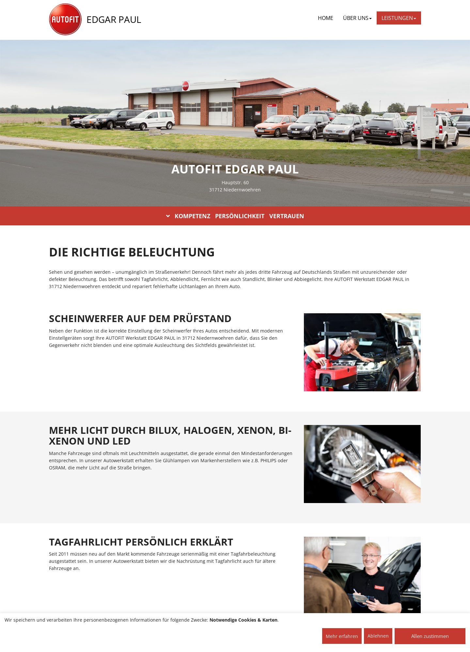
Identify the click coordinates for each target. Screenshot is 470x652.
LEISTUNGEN (399, 18)
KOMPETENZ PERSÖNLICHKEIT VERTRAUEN (235, 216)
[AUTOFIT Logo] (65, 19)
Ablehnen (378, 636)
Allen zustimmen (430, 636)
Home (325, 18)
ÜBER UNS (357, 18)
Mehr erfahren (342, 636)
